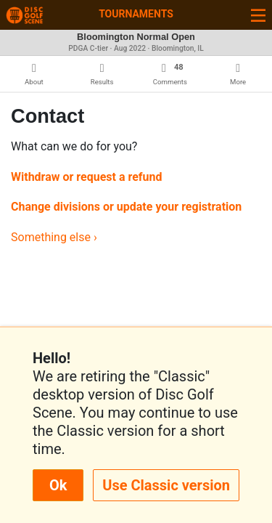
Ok (58, 485)
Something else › (54, 237)
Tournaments (136, 14)
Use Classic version (166, 485)
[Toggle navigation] (258, 15)
